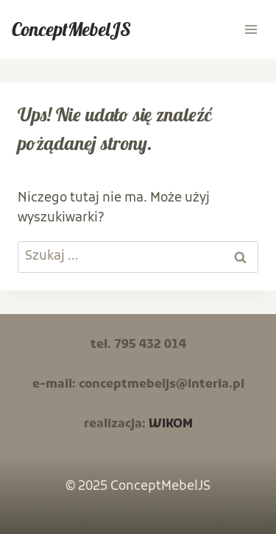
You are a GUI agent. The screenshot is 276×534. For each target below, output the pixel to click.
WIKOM (171, 424)
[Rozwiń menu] (250, 29)
